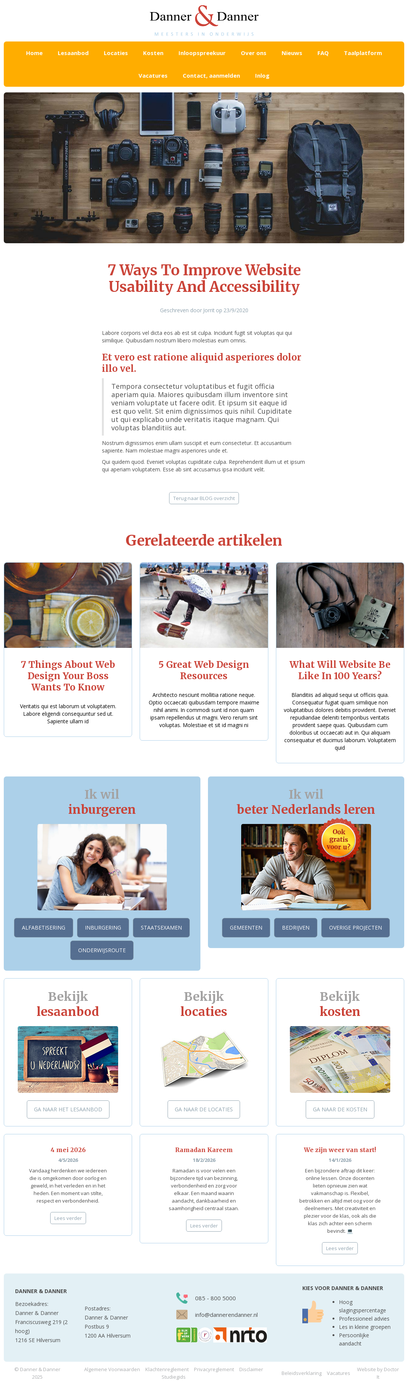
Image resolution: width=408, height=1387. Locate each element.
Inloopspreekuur (202, 53)
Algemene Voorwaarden (112, 1369)
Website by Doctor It (378, 1373)
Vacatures (153, 75)
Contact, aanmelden (211, 75)
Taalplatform (363, 53)
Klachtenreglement (167, 1369)
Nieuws (292, 53)
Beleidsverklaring (302, 1373)
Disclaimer (251, 1369)
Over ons (253, 53)
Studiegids (174, 1376)
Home (34, 53)
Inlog (262, 75)
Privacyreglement (214, 1369)
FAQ (323, 53)
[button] (73, 52)
